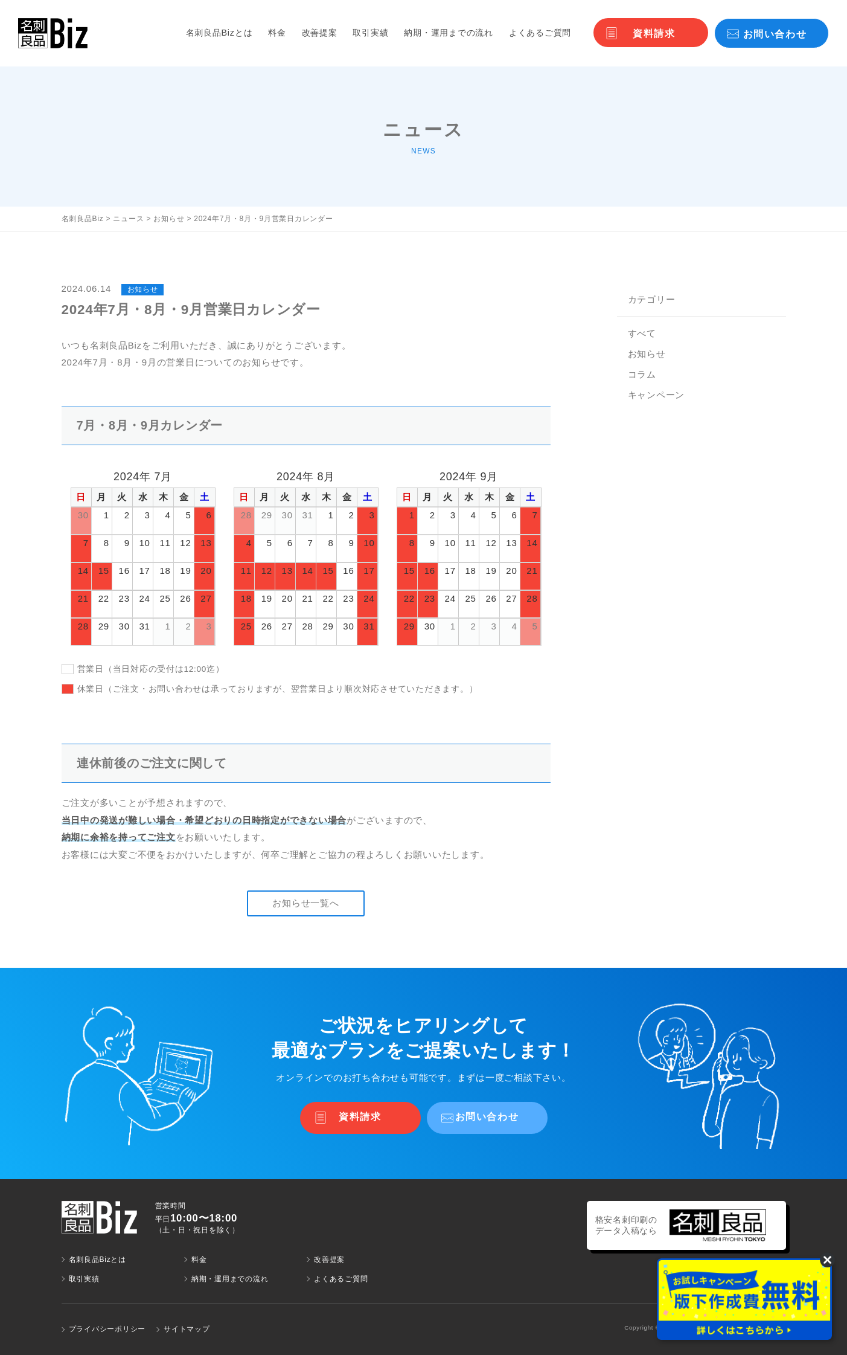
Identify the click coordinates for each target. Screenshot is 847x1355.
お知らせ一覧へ (305, 903)
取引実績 (370, 32)
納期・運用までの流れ (448, 32)
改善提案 (319, 32)
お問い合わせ (775, 34)
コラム (642, 374)
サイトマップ (187, 1329)
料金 (277, 32)
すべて (642, 333)
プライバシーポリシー (107, 1329)
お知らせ (647, 354)
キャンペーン (656, 395)
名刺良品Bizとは (219, 32)
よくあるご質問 (540, 32)
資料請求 (654, 33)
